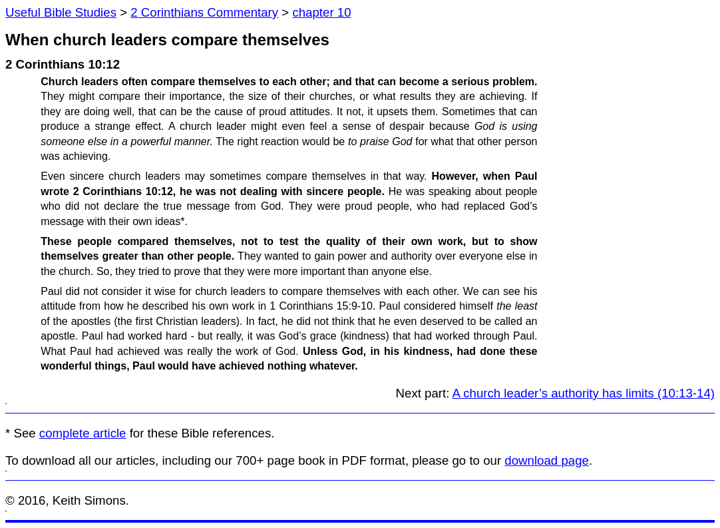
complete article (82, 433)
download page (546, 460)
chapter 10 (321, 12)
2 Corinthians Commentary (204, 12)
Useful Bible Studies (60, 12)
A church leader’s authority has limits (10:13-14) (583, 393)
